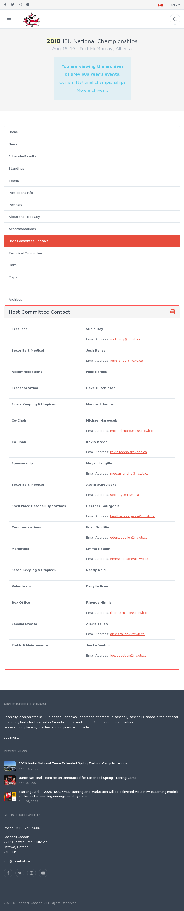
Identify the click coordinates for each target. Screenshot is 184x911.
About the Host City (24, 216)
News (13, 144)
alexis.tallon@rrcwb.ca (127, 634)
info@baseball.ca (17, 861)
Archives (15, 299)
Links (13, 265)
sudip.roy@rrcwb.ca (125, 339)
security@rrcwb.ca (124, 494)
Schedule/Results (22, 156)
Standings (16, 168)
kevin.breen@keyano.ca (128, 452)
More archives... (92, 90)
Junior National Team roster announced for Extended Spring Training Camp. (78, 777)
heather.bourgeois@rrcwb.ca (132, 516)
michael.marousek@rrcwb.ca (132, 430)
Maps (13, 277)
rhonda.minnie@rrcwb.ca (129, 612)
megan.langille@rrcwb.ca (129, 473)
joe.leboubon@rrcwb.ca (128, 655)
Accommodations (22, 229)
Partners (15, 204)
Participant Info (21, 192)
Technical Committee (25, 253)
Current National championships (92, 82)
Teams (14, 180)
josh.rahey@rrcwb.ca (126, 360)
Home (13, 132)
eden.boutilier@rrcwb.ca (128, 537)
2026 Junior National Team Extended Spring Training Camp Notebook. (73, 763)
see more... (12, 737)
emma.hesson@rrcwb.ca (129, 559)
